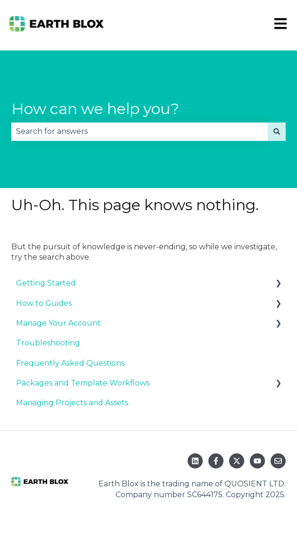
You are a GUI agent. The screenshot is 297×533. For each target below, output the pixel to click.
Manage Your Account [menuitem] (58, 323)
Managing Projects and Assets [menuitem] (72, 402)
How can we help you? (95, 108)
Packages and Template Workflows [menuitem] (82, 382)
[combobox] (139, 131)
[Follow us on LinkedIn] (195, 460)
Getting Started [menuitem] (46, 283)
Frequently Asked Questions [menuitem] (70, 363)
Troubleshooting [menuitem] (48, 342)
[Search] (277, 131)
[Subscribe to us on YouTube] (257, 460)
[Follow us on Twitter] (236, 460)
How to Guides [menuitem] (44, 303)
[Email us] (278, 460)
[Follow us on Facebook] (215, 460)
